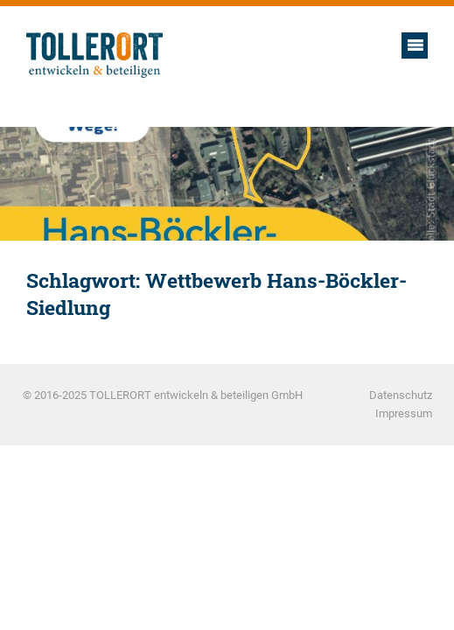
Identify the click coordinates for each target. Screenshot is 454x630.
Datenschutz (400, 395)
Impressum (403, 413)
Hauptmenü (415, 45)
